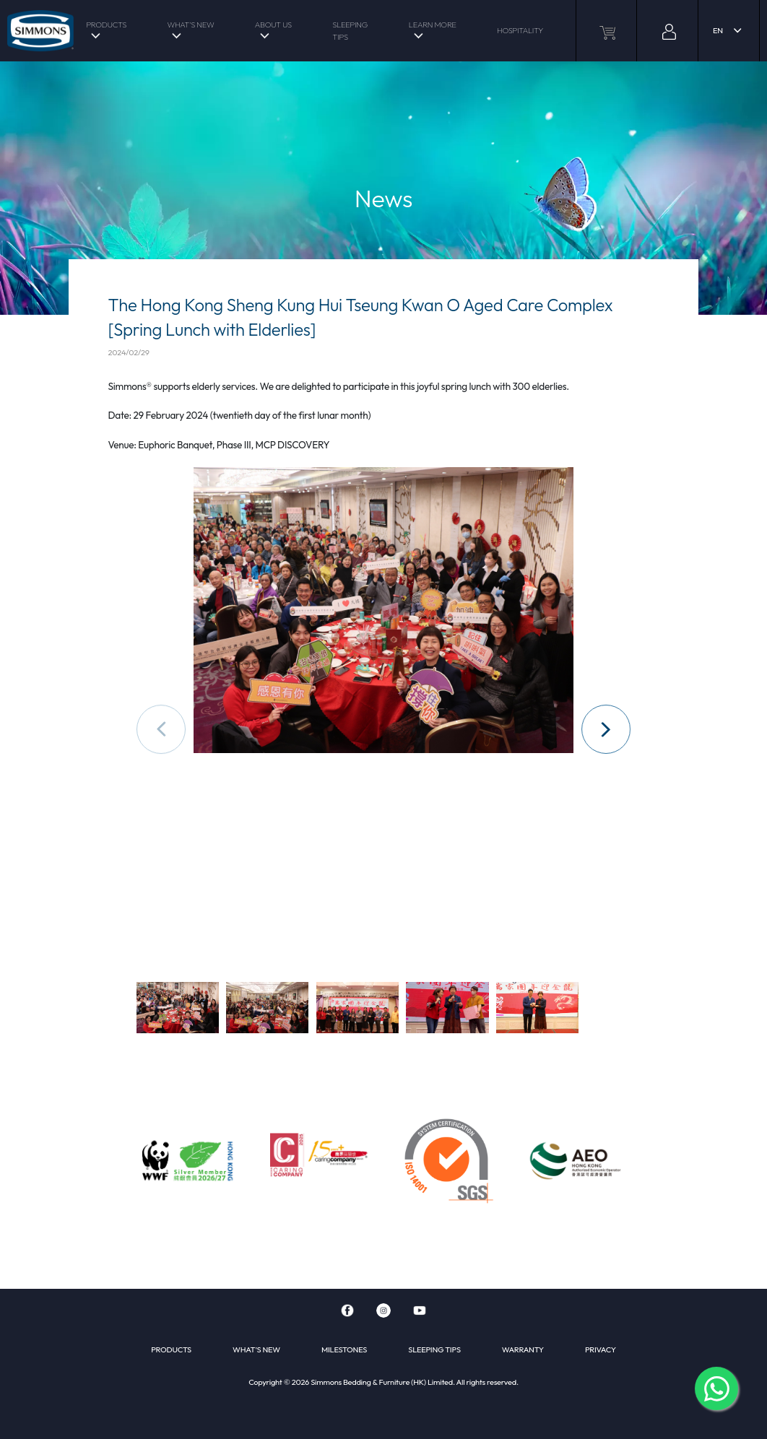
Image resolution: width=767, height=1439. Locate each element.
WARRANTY (523, 1349)
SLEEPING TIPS (350, 30)
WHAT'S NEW (190, 24)
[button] (605, 729)
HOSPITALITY (520, 30)
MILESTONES (344, 1349)
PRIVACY (600, 1349)
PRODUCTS (106, 24)
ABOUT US (273, 24)
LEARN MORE (432, 24)
